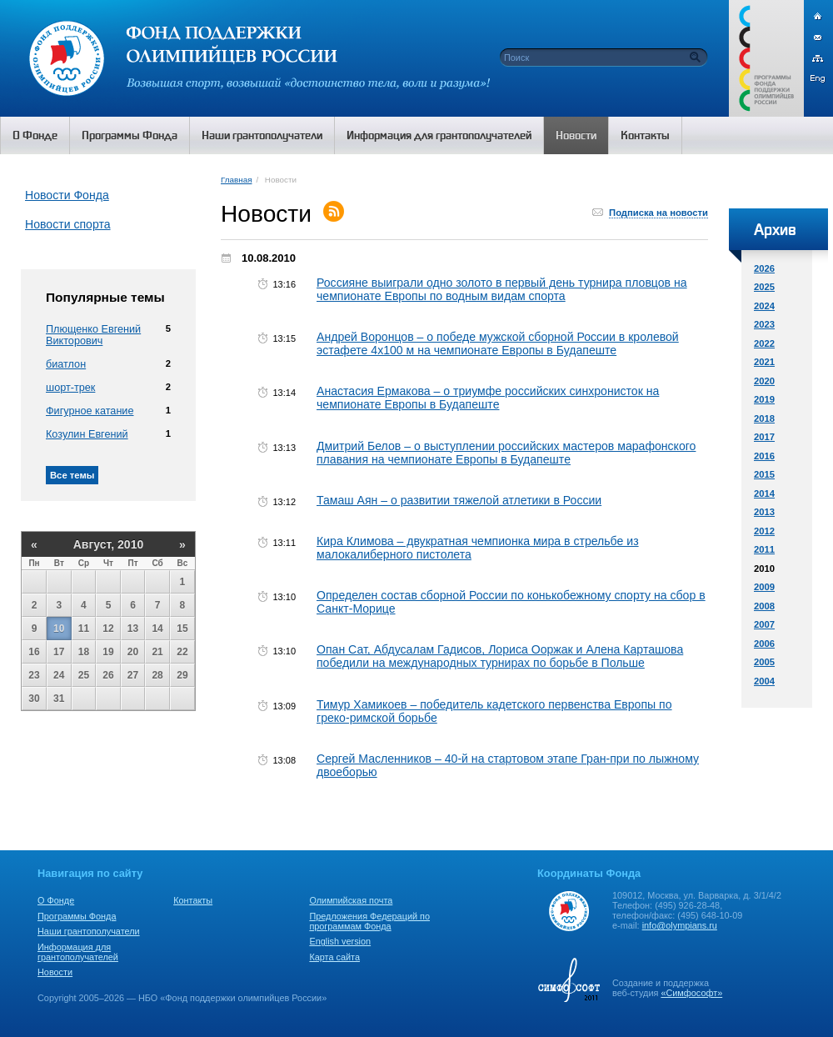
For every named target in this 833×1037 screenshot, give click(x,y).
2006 (764, 644)
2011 (764, 549)
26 (107, 675)
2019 (764, 399)
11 (83, 628)
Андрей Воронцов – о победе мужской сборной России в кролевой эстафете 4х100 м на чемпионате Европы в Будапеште (498, 343)
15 (182, 628)
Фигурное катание (89, 411)
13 (132, 628)
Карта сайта (334, 957)
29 (182, 675)
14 (157, 628)
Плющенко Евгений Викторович (93, 335)
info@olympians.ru (679, 925)
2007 (764, 624)
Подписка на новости (658, 213)
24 (58, 675)
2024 (764, 306)
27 (132, 675)
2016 (764, 456)
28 (157, 675)
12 (107, 628)
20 (132, 652)
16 (33, 652)
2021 (764, 362)
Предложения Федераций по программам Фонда (369, 921)
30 (33, 698)
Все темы (72, 475)
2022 (764, 343)
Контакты (192, 900)
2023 (764, 324)
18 (83, 652)
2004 (764, 681)
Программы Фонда (76, 916)
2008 (764, 606)
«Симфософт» (691, 993)
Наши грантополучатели (88, 931)
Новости (54, 972)
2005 (764, 662)
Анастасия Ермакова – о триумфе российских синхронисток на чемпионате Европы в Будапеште (488, 397)
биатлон (66, 364)
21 (157, 652)
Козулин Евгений (87, 434)
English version (340, 941)
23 (33, 675)
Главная (236, 179)
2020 (764, 381)
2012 (764, 531)
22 (182, 652)
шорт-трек (70, 387)
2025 (764, 287)
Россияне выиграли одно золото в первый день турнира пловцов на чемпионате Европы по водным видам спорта (502, 289)
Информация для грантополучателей (77, 952)
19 (107, 652)
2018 (764, 418)
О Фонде (55, 900)
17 (58, 652)
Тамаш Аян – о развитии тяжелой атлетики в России (459, 500)
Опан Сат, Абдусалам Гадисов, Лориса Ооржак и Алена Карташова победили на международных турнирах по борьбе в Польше (500, 656)
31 (58, 698)
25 (83, 675)
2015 (764, 474)
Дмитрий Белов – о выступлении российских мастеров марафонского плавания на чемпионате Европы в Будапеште (506, 452)
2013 (764, 512)
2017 (764, 437)
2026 (764, 268)
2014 (764, 493)
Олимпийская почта (350, 900)
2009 (764, 587)
